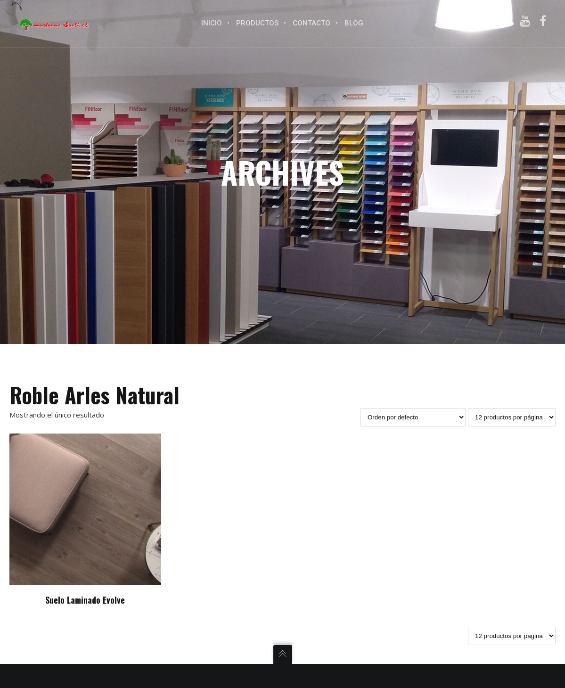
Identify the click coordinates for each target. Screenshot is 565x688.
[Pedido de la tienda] (413, 417)
